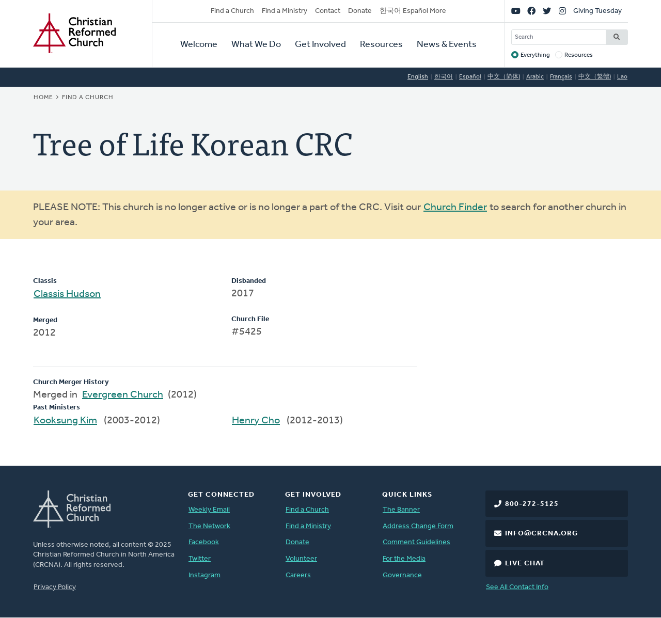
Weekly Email (209, 510)
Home (43, 97)
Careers (298, 575)
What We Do (256, 45)
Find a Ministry (284, 11)
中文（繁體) (594, 77)
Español (470, 77)
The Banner (401, 510)
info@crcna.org (541, 533)
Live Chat (525, 563)
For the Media (404, 559)
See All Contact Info (517, 587)
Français (561, 77)
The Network (209, 526)
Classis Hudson (67, 294)
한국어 (443, 77)
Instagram (204, 575)
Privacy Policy (55, 587)
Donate (360, 11)
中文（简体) (503, 77)
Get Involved (320, 45)
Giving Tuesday (597, 11)
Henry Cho (256, 421)
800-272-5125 (532, 504)
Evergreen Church (122, 395)
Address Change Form (418, 526)
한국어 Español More (413, 11)
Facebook (203, 542)
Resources (381, 45)
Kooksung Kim (65, 421)
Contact (327, 11)
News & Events (447, 45)
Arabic (535, 77)
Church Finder (455, 207)
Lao (622, 77)
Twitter (199, 559)
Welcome (198, 45)
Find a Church (232, 11)
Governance (402, 575)
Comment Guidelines (416, 542)
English (417, 77)
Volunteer (301, 559)
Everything (535, 55)
